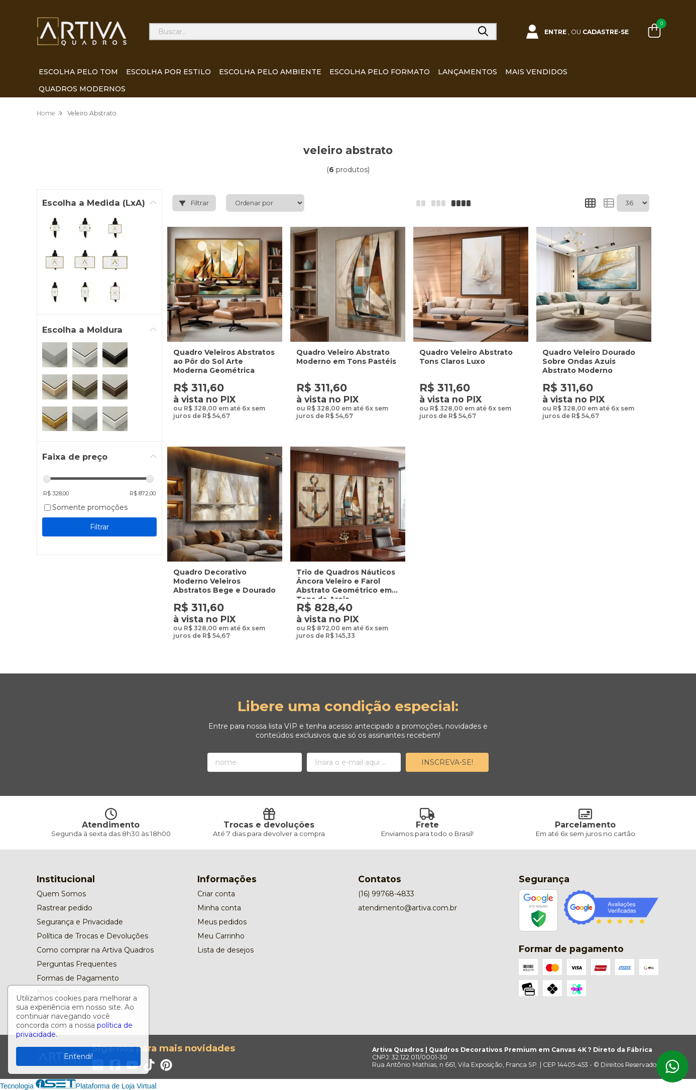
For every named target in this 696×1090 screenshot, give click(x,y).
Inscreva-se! (447, 762)
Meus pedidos (222, 921)
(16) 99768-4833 (386, 893)
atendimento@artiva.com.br (407, 907)
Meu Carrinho (221, 935)
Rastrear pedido (64, 907)
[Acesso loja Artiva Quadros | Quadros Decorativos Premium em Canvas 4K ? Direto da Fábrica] (577, 32)
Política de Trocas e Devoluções (92, 935)
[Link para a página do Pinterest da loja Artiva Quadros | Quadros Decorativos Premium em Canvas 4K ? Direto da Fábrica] (166, 1065)
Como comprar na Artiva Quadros (95, 950)
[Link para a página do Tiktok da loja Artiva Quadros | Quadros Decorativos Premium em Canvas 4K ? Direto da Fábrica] (149, 1065)
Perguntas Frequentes (77, 964)
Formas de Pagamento (78, 978)
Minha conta (219, 907)
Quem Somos (61, 893)
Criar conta (216, 893)
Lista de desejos (225, 950)
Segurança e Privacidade (80, 921)
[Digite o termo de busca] (310, 31)
